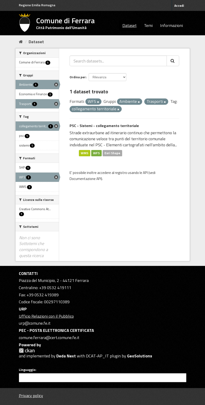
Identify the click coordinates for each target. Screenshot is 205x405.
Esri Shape (112, 153)
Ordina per (78, 77)
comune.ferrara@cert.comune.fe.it (49, 337)
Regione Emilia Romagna (37, 5)
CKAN (27, 350)
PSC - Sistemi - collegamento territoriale (104, 125)
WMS (84, 153)
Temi (148, 25)
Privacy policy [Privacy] (31, 395)
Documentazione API (85, 178)
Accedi (179, 5)
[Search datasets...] (118, 61)
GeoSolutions (139, 356)
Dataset (129, 25)
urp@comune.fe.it (34, 323)
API (145, 172)
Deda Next (66, 356)
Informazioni (171, 25)
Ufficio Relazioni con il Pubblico (46, 316)
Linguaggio (27, 369)
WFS (96, 153)
